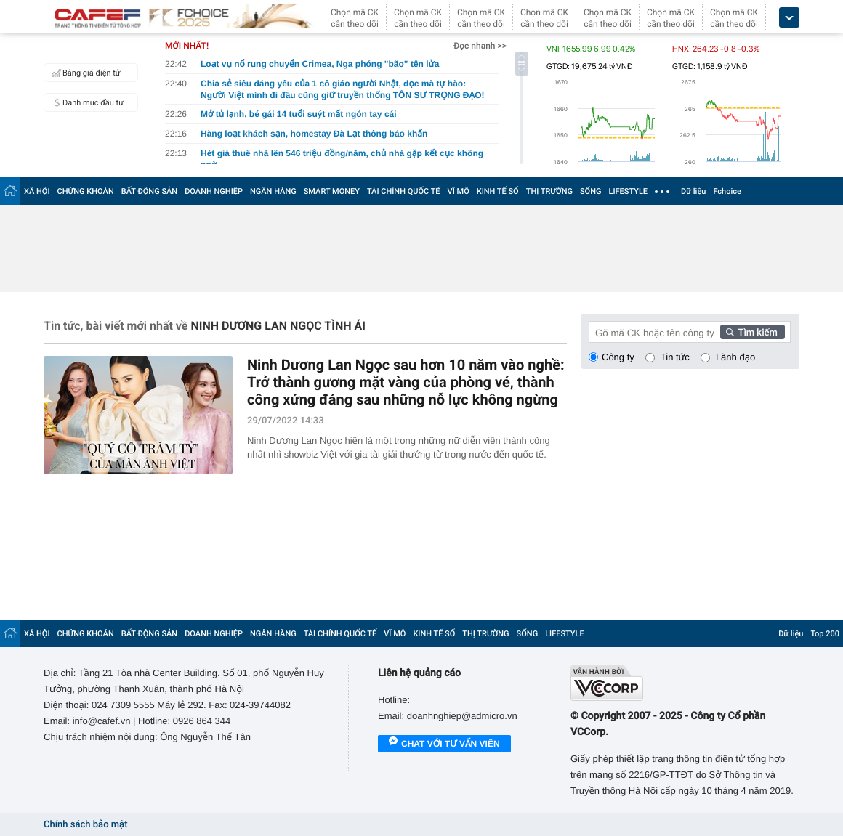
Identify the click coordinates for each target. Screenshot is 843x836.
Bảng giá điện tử (84, 73)
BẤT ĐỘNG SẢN (149, 191)
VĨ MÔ (458, 191)
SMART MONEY (332, 191)
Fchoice (727, 191)
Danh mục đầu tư (86, 102)
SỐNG (591, 191)
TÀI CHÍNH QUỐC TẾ (403, 191)
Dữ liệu (693, 191)
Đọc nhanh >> (480, 46)
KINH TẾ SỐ (498, 191)
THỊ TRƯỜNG (549, 191)
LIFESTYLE (628, 191)
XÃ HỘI (37, 191)
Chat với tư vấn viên (444, 744)
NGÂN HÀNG (273, 191)
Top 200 (824, 633)
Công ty (618, 357)
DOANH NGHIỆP (214, 191)
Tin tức (675, 357)
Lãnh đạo (735, 357)
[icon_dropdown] (789, 17)
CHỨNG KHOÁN (85, 191)
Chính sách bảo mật (85, 824)
